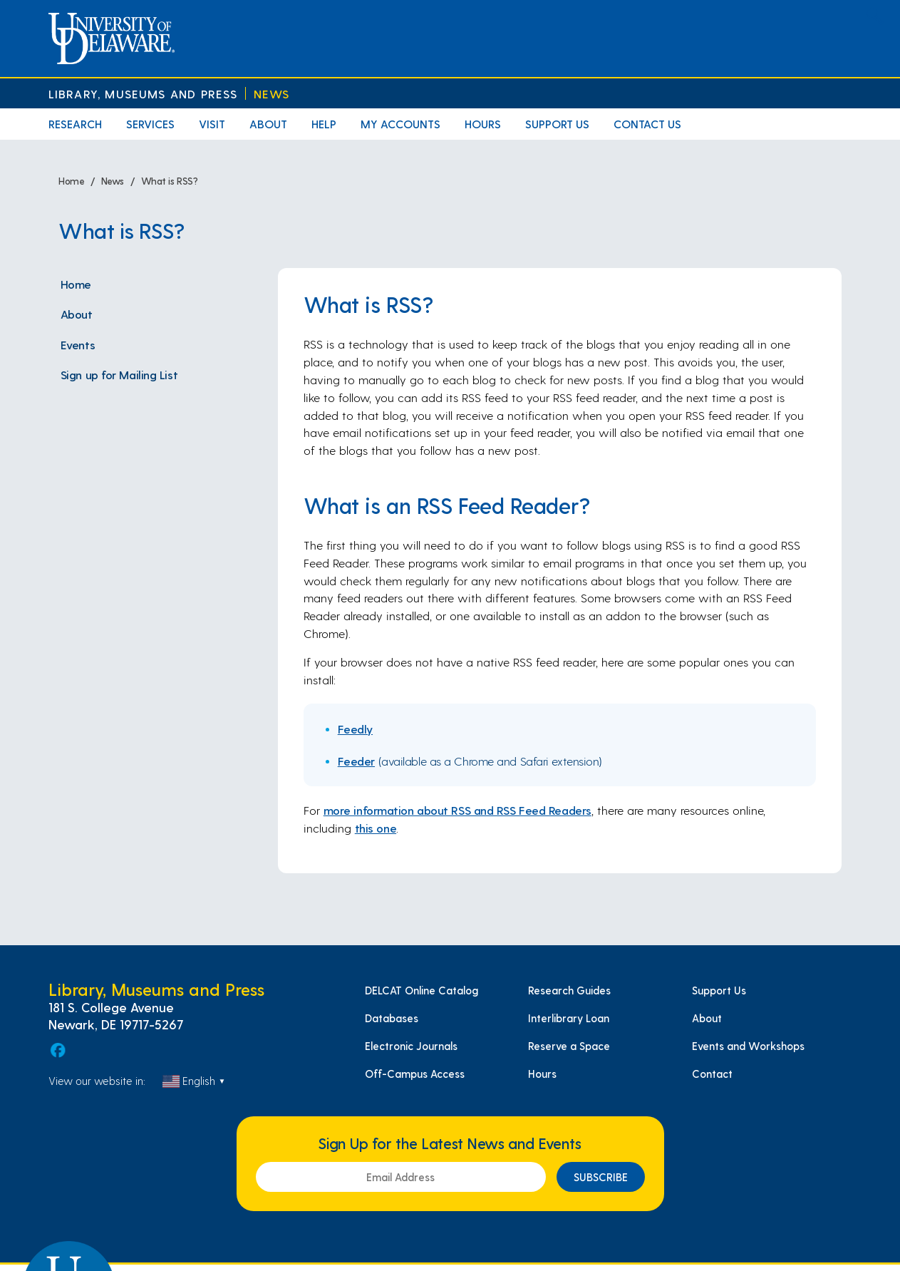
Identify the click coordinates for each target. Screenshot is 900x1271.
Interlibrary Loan (568, 1018)
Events (78, 344)
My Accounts (400, 123)
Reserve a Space (569, 1045)
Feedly (355, 728)
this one (375, 827)
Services (150, 123)
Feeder (356, 760)
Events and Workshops (748, 1045)
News (272, 94)
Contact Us (647, 123)
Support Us (557, 123)
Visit (212, 123)
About (268, 123)
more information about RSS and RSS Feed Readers (457, 810)
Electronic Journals (411, 1045)
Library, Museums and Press (143, 94)
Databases (391, 1018)
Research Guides (569, 990)
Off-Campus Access (415, 1073)
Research (75, 123)
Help (323, 123)
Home (76, 284)
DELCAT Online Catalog (421, 990)
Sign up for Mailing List (119, 374)
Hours (483, 123)
